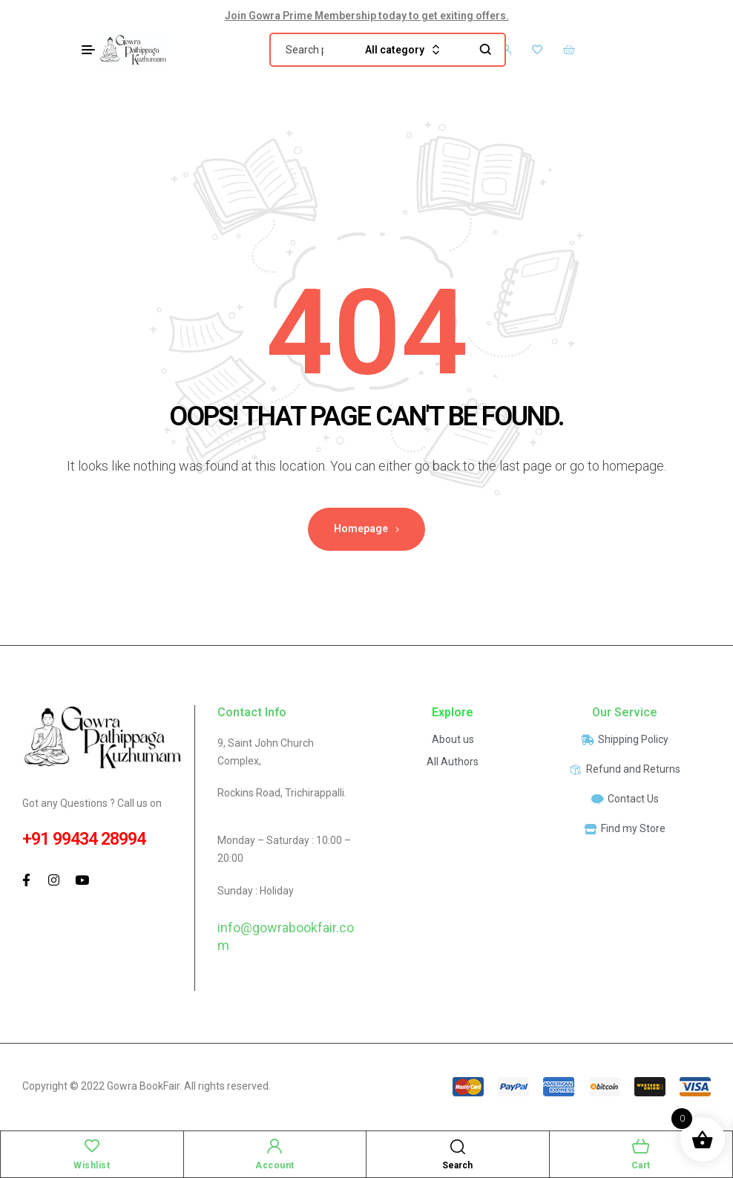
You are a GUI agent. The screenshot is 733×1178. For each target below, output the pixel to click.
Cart (641, 1165)
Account (275, 1165)
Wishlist (91, 1165)
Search (485, 50)
